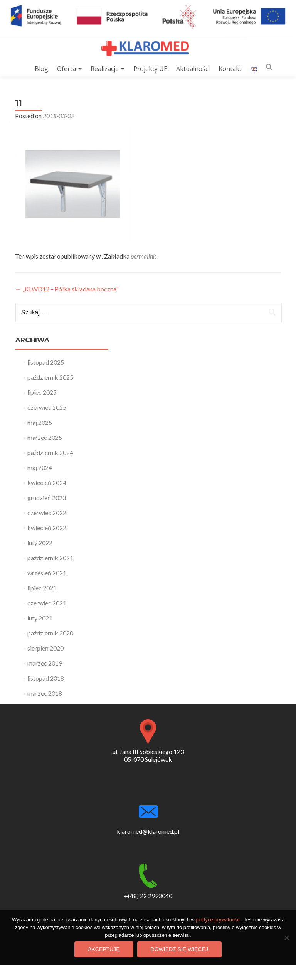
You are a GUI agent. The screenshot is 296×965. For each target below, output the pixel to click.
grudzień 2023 (46, 497)
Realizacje (105, 68)
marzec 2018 (44, 693)
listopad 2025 (45, 362)
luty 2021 (39, 618)
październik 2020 (50, 633)
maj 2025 (39, 422)
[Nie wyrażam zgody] (286, 937)
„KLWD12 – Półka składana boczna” (66, 288)
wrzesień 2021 (46, 572)
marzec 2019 (44, 663)
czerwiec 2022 (46, 512)
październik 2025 (50, 377)
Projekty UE (150, 68)
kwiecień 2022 (46, 527)
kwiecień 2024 (46, 482)
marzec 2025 (44, 437)
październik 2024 (50, 452)
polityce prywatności (218, 920)
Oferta (66, 68)
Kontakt (230, 68)
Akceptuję (103, 949)
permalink (144, 256)
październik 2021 (50, 557)
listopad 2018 (45, 678)
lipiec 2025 (42, 392)
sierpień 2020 (45, 648)
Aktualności (193, 68)
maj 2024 (39, 467)
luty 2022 (39, 542)
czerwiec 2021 (46, 603)
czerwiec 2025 (46, 407)
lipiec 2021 (42, 588)
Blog (41, 68)
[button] (269, 69)
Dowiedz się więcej (179, 949)
